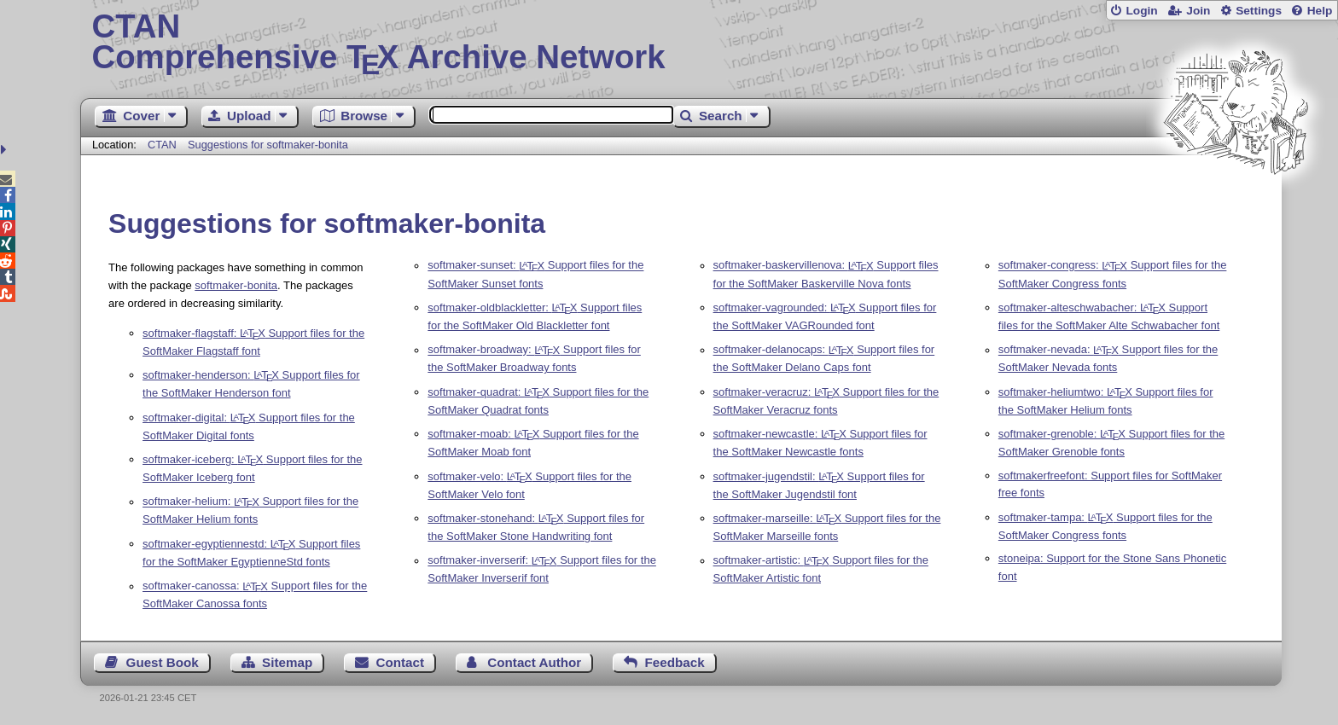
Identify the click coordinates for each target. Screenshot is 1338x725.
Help (1320, 10)
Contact (400, 662)
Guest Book (162, 662)
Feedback (675, 662)
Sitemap (287, 662)
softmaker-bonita (236, 285)
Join (1198, 10)
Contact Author (534, 662)
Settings (1259, 10)
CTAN (162, 144)
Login (1141, 10)
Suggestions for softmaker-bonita (268, 144)
